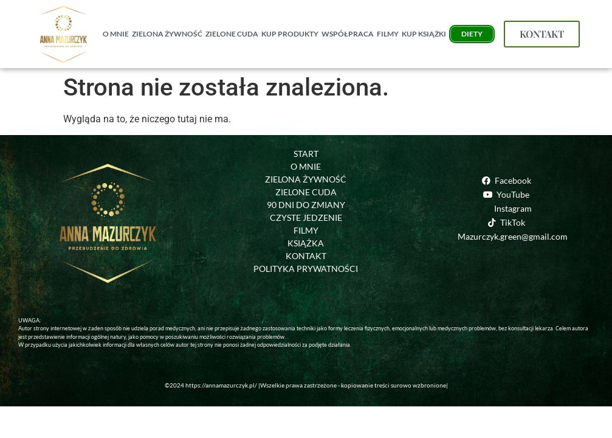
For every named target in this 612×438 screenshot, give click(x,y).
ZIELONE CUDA (231, 33)
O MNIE (116, 33)
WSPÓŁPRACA (347, 33)
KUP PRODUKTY (289, 33)
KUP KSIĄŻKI (424, 33)
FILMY (388, 33)
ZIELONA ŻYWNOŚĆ (167, 33)
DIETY (472, 33)
